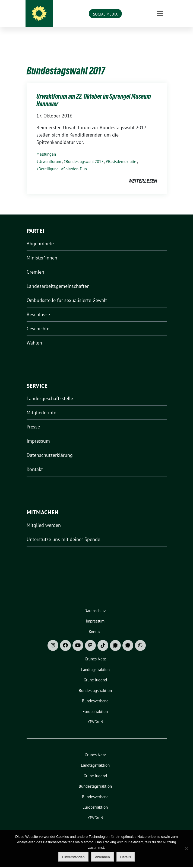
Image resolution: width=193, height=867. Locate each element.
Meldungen (46, 145)
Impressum (38, 432)
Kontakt (35, 461)
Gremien (35, 263)
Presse (33, 418)
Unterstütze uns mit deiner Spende (63, 531)
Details (125, 857)
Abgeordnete (40, 235)
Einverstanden (73, 857)
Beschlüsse (38, 306)
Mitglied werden (44, 516)
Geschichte (38, 320)
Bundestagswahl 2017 (84, 153)
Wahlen (34, 334)
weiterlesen (142, 172)
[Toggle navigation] (160, 37)
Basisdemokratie (122, 153)
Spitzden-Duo (75, 160)
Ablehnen (102, 857)
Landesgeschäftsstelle (50, 390)
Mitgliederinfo (41, 404)
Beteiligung (49, 160)
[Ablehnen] (186, 848)
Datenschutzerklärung (50, 446)
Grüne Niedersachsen (104, 14)
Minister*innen (42, 249)
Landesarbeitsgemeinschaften (58, 277)
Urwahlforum (50, 153)
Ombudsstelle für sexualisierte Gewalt (67, 292)
